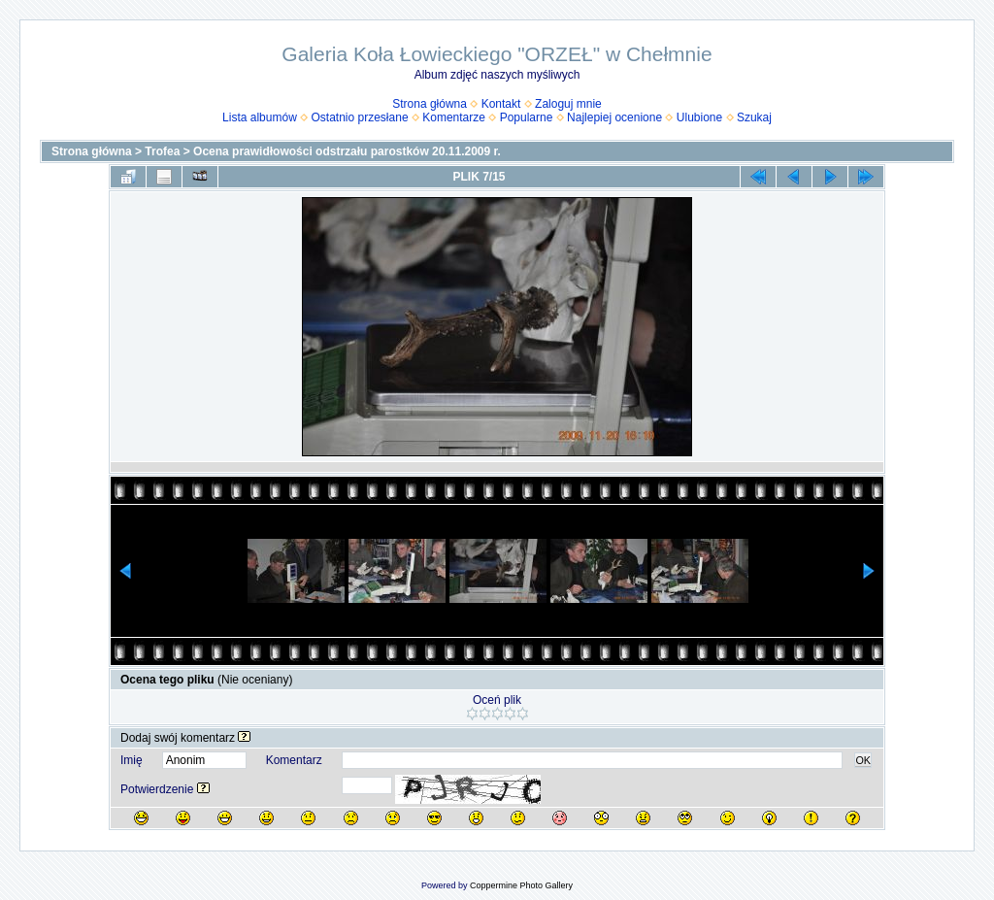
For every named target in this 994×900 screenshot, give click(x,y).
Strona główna (429, 104)
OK (863, 760)
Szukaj (754, 117)
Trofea (162, 151)
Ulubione (699, 117)
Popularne (526, 117)
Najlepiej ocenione (614, 117)
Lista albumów (259, 117)
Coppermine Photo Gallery (521, 885)
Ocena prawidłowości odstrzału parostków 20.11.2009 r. (347, 151)
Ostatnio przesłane (360, 117)
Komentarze (453, 117)
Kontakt (501, 104)
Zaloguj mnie (568, 104)
